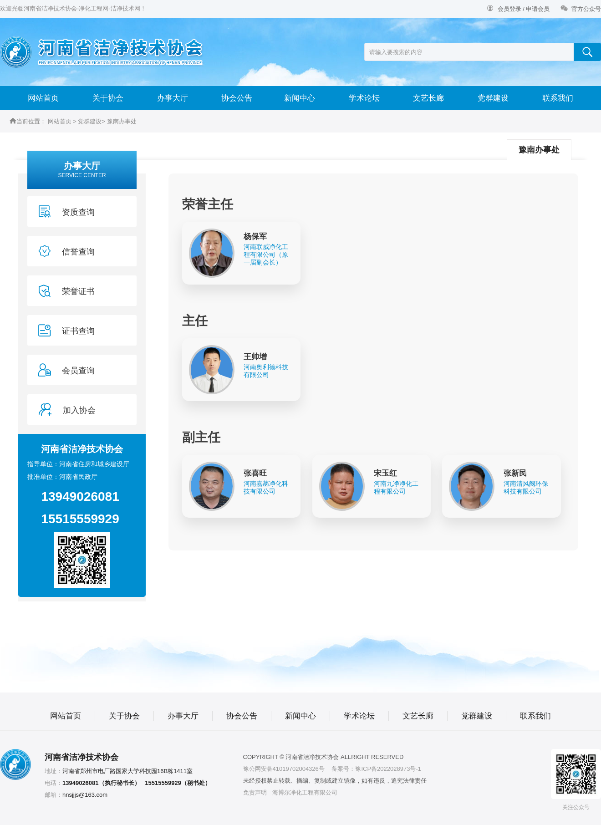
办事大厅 (172, 98)
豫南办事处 (122, 121)
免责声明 (255, 792)
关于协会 (107, 98)
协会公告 (236, 98)
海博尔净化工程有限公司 (304, 792)
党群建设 (493, 98)
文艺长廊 (428, 98)
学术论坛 (364, 98)
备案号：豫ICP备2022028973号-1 (376, 768)
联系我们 (557, 98)
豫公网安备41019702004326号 (284, 768)
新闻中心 (299, 98)
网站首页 (43, 98)
